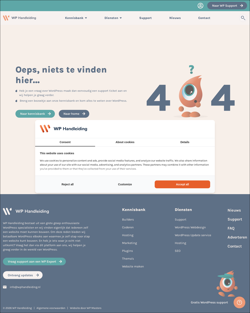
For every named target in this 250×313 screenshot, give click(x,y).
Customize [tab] (125, 184)
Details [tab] (184, 142)
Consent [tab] (65, 142)
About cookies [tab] (125, 142)
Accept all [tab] (182, 184)
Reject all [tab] (67, 184)
